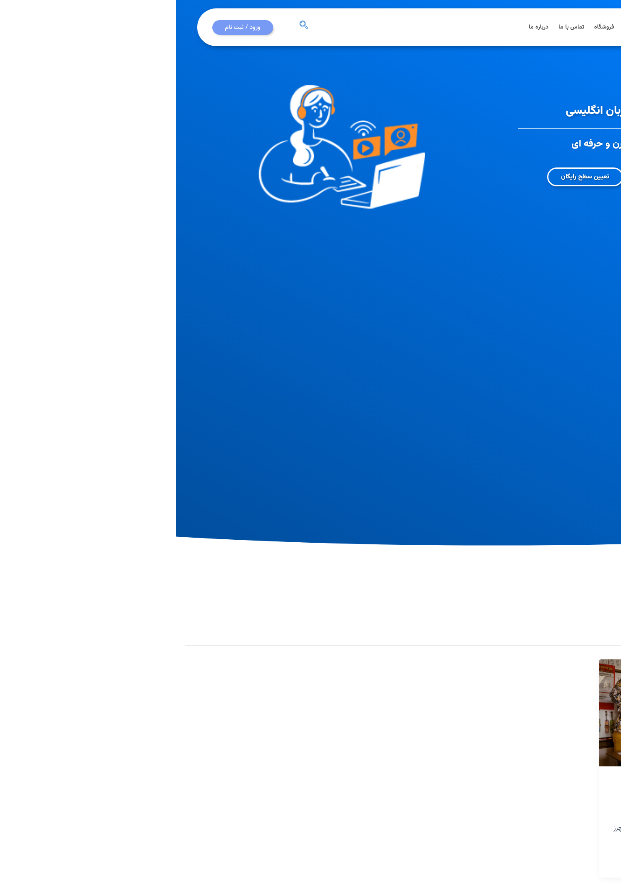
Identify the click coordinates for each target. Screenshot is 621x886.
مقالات (484, 27)
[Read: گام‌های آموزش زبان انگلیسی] (518, 713)
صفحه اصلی (516, 27)
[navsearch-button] (127, 27)
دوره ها (457, 27)
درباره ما (362, 27)
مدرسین (593, 782)
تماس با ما (395, 27)
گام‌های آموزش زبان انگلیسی (556, 798)
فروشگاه (428, 27)
